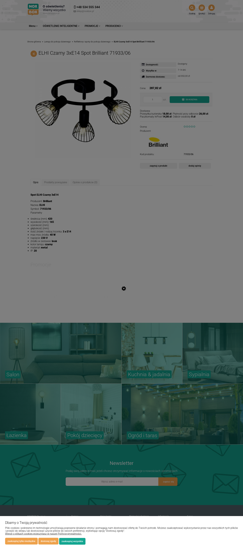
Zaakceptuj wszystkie (72, 541)
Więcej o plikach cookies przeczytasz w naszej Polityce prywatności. (43, 533)
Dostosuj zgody (48, 541)
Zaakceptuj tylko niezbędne (21, 541)
